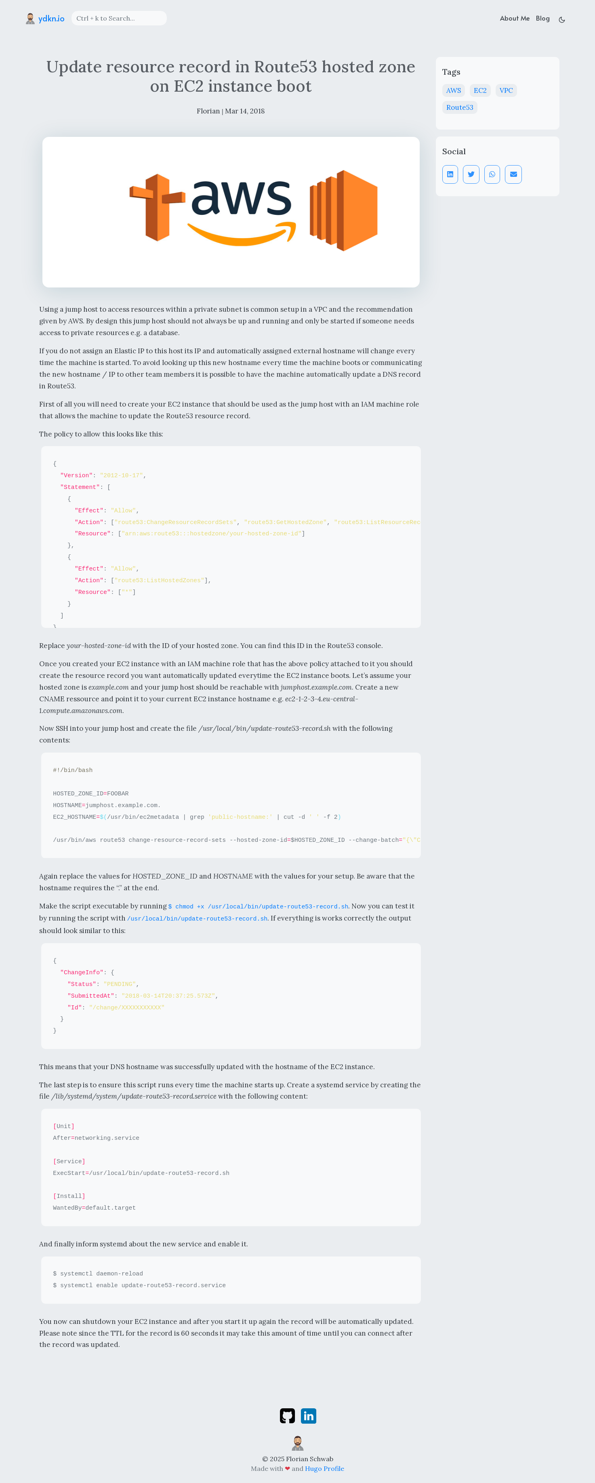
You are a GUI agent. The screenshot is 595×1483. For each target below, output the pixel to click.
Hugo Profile (324, 1468)
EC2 (480, 90)
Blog (543, 17)
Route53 (459, 107)
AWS (453, 90)
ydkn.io (44, 18)
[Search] (119, 18)
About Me (515, 17)
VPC (506, 90)
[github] (288, 1415)
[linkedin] (308, 1415)
